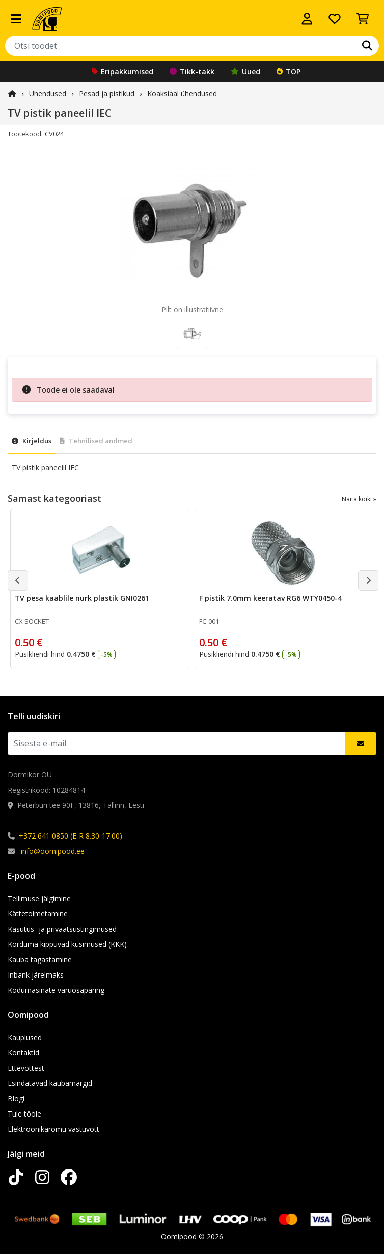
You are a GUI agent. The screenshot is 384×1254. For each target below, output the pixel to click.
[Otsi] (367, 46)
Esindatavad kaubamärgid (50, 1083)
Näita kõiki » (359, 499)
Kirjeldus (31, 440)
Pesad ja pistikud (106, 93)
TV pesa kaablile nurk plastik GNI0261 (82, 598)
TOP (288, 71)
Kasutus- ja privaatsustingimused (62, 929)
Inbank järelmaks (36, 975)
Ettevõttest (26, 1068)
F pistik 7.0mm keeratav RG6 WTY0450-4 (270, 598)
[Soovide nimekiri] (334, 19)
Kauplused (25, 1037)
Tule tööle (24, 1114)
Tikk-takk (192, 71)
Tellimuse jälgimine (39, 898)
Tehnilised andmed (96, 440)
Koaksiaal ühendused (182, 93)
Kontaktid (23, 1052)
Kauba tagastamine (40, 959)
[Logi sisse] (307, 19)
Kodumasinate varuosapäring (56, 990)
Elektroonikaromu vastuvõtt (53, 1129)
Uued (245, 71)
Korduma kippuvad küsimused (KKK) (67, 944)
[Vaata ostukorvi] (362, 19)
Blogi (16, 1098)
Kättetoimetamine (38, 913)
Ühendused (47, 93)
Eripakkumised (122, 71)
